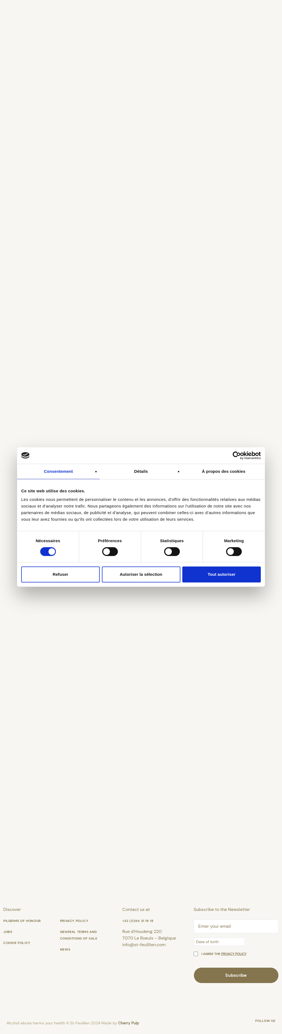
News (65, 949)
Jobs (7, 932)
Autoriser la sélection (141, 574)
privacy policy (233, 954)
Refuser (60, 574)
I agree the (223, 954)
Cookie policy (17, 943)
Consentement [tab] (58, 471)
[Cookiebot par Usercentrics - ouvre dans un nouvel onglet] (237, 455)
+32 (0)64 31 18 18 (138, 921)
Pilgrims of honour (22, 921)
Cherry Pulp (128, 1023)
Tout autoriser (221, 574)
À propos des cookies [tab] (223, 471)
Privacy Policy (74, 921)
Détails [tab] (141, 471)
